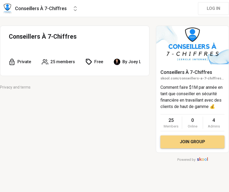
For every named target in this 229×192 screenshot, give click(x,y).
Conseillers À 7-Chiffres (186, 72)
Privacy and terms (15, 87)
